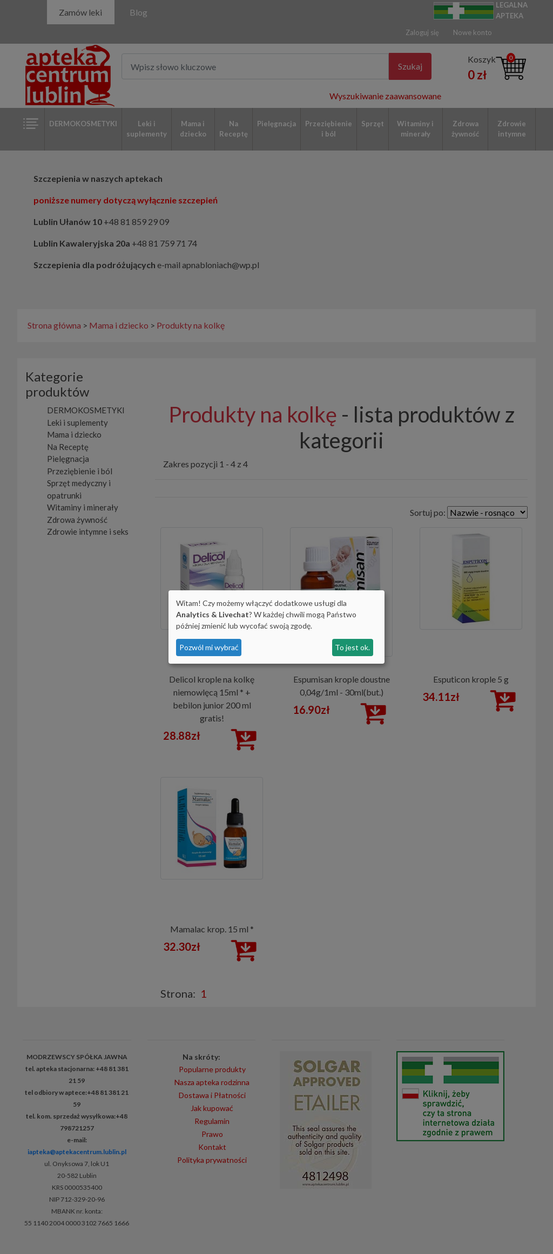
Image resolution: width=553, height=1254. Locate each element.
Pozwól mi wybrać (209, 647)
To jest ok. (352, 647)
